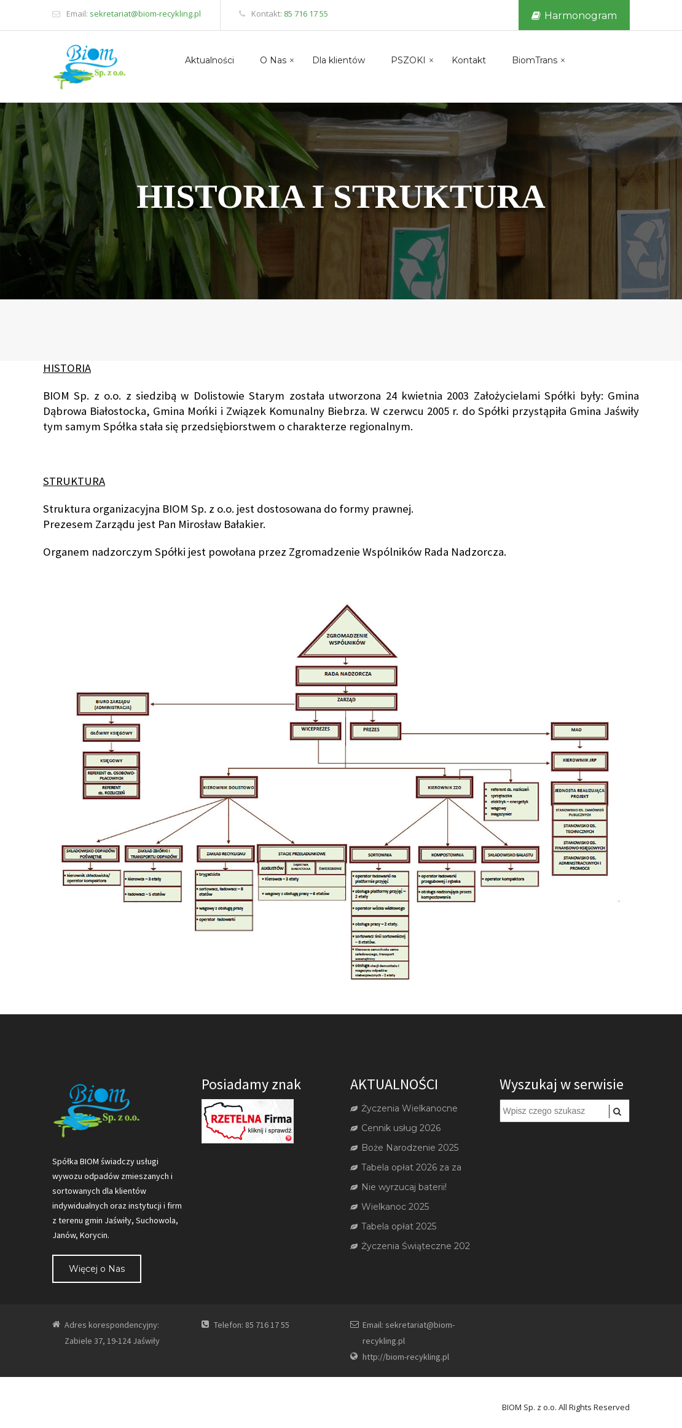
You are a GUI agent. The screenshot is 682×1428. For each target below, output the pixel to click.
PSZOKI (408, 60)
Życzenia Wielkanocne (404, 1108)
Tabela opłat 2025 (393, 1226)
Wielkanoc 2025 (389, 1206)
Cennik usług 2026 (395, 1128)
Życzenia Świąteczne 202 (410, 1246)
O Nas (273, 60)
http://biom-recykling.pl (406, 1356)
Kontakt (469, 60)
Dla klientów (338, 60)
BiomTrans (534, 60)
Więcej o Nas (97, 1268)
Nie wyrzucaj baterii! (398, 1187)
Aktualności (209, 60)
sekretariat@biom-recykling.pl (145, 13)
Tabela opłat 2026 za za (405, 1167)
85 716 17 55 (306, 13)
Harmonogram (574, 16)
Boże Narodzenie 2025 (404, 1147)
